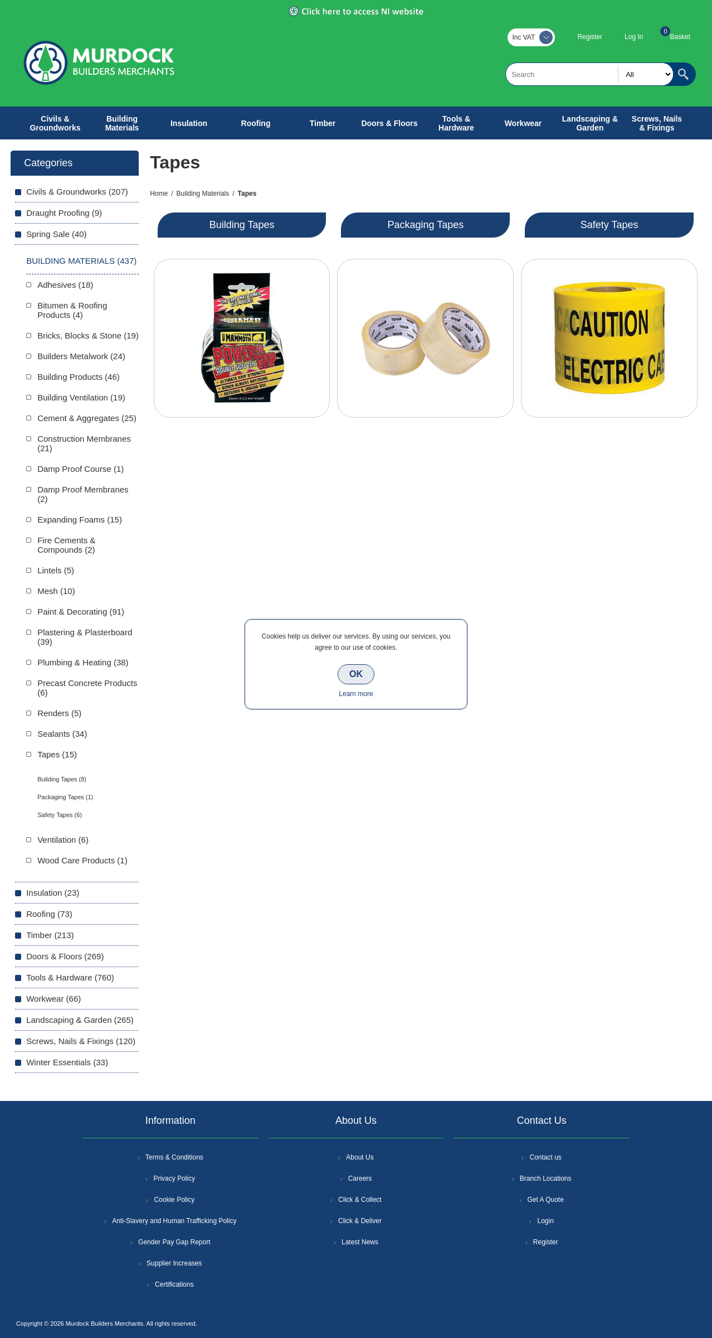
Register (589, 37)
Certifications (174, 1284)
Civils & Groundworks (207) (77, 191)
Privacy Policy (174, 1178)
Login (545, 1221)
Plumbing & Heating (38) (82, 662)
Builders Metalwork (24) (81, 356)
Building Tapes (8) (61, 779)
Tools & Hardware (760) (70, 977)
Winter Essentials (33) (67, 1062)
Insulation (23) (52, 892)
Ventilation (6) (63, 839)
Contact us (545, 1157)
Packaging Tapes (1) (65, 797)
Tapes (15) (57, 754)
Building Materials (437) (81, 260)
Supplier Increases (174, 1263)
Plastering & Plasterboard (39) (84, 636)
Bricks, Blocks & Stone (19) (88, 335)
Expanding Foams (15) (79, 519)
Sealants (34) (62, 733)
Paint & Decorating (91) (80, 611)
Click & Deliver (360, 1221)
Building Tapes (242, 224)
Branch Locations (546, 1178)
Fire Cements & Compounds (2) (66, 544)
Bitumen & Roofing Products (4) (72, 310)
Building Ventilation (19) (81, 397)
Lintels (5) (55, 570)
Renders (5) (59, 713)
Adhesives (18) (65, 284)
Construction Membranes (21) (84, 443)
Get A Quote (545, 1200)
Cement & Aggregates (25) (86, 418)
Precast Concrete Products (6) (87, 687)
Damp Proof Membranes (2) (82, 494)
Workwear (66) (53, 998)
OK (356, 674)
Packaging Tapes (425, 224)
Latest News (360, 1242)
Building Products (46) (78, 376)
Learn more (356, 694)
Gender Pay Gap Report (174, 1242)
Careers (360, 1178)
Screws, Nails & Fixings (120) (80, 1041)
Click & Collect (359, 1200)
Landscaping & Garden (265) (80, 1020)
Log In (634, 37)
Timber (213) (50, 935)
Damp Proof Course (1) (80, 469)
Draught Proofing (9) (64, 213)
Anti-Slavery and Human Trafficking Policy (174, 1221)
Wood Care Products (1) (82, 860)
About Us (359, 1157)
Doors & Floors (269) (65, 956)
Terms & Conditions (174, 1157)
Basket (680, 37)
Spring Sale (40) (56, 234)
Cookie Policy (174, 1200)
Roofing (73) (49, 914)
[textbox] (589, 74)
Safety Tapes (609, 224)
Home (159, 193)
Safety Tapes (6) (59, 815)
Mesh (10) (56, 591)
